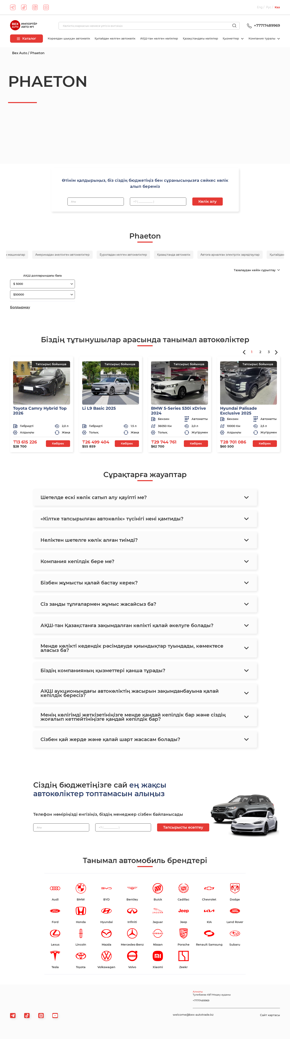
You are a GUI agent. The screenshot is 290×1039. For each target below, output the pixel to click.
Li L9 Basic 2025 (99, 408)
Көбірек (58, 443)
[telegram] (13, 7)
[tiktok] (24, 7)
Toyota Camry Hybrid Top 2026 (40, 411)
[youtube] (46, 7)
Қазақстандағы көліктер (200, 38)
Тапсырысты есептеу (183, 827)
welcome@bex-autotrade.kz (193, 1014)
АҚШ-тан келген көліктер (159, 38)
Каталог (26, 38)
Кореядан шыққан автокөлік (69, 38)
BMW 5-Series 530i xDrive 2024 (178, 411)
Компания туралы (262, 38)
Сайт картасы (270, 1015)
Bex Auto (19, 53)
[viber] (41, 1015)
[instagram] (35, 7)
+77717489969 (263, 25)
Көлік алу (207, 201)
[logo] (23, 26)
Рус (268, 7)
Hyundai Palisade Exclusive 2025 (238, 411)
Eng (260, 7)
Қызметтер (231, 38)
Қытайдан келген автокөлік (115, 38)
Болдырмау (20, 307)
